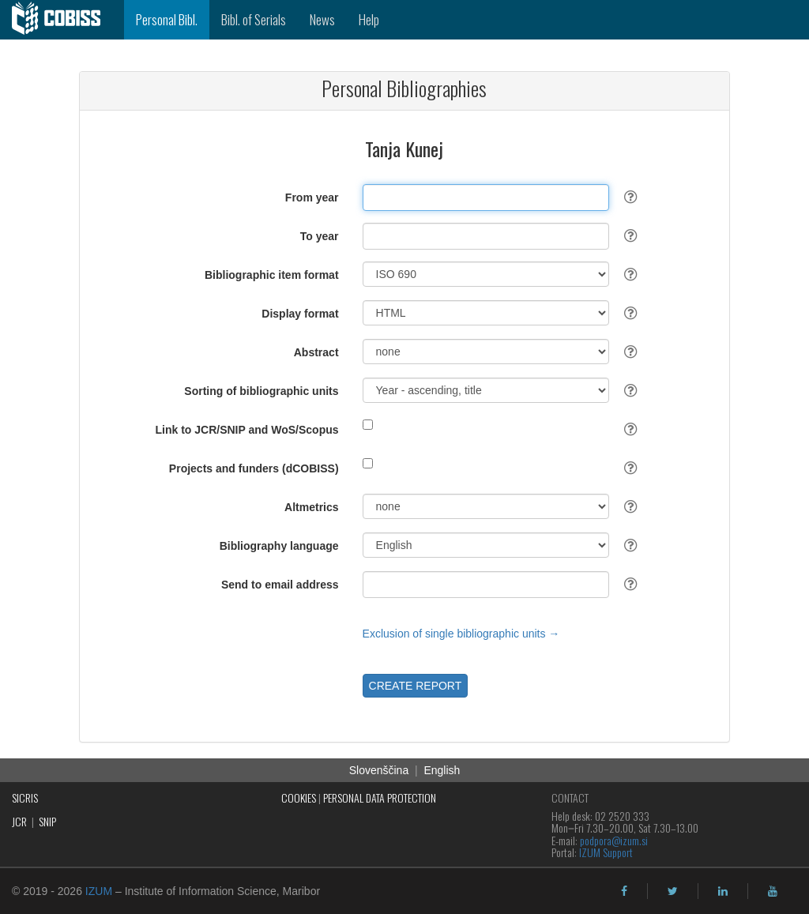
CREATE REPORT (415, 685)
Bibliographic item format (272, 275)
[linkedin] (723, 891)
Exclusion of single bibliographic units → (461, 633)
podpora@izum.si (614, 840)
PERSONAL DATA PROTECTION (379, 797)
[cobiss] (62, 19)
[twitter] (673, 891)
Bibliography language (279, 546)
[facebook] (624, 891)
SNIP (47, 821)
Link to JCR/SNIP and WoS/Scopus (246, 429)
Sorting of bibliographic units (261, 391)
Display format (300, 313)
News (322, 19)
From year (312, 197)
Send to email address (280, 584)
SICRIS (25, 797)
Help (369, 19)
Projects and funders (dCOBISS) (254, 468)
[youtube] (772, 891)
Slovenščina (379, 770)
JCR (19, 821)
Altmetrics (311, 507)
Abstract (316, 352)
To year (319, 236)
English (441, 770)
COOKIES (298, 797)
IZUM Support (606, 852)
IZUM (98, 891)
